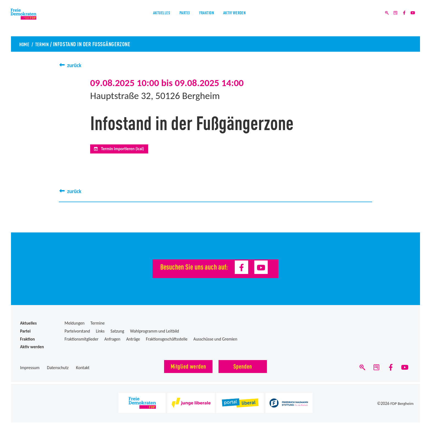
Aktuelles (143, 19)
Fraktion (209, 19)
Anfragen (112, 341)
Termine (97, 325)
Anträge (133, 341)
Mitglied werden (188, 369)
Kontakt (83, 370)
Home (25, 44)
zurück (75, 65)
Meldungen (75, 325)
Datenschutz (58, 370)
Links (100, 333)
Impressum (30, 370)
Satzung (117, 333)
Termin (45, 44)
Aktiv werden (250, 19)
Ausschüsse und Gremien (215, 341)
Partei (177, 19)
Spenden (242, 369)
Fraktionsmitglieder (82, 341)
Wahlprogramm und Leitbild (154, 333)
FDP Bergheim (401, 407)
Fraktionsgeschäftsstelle (166, 341)
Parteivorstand (77, 333)
